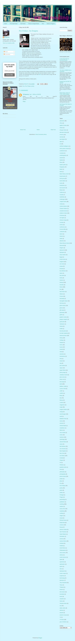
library (61, 395)
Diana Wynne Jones (64, 243)
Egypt (61, 257)
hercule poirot (63, 331)
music (61, 434)
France (61, 296)
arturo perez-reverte (64, 148)
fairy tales (62, 275)
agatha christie (63, 125)
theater (61, 589)
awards (61, 157)
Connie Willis (63, 229)
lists (60, 397)
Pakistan (62, 464)
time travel (62, 591)
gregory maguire (63, 319)
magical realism (63, 409)
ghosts (61, 307)
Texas (61, 585)
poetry (32, 86)
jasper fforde (62, 370)
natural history (63, 441)
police (61, 490)
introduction (62, 356)
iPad (61, 358)
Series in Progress (51, 23)
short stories (62, 552)
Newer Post (23, 129)
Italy (61, 363)
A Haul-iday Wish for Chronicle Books (64, 59)
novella (61, 457)
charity (61, 203)
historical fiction (63, 335)
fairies (61, 273)
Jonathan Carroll (63, 374)
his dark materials (64, 333)
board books (62, 176)
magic (61, 407)
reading (61, 513)
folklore (61, 294)
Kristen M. (7, 37)
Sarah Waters (63, 534)
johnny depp (62, 372)
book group (62, 178)
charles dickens (63, 206)
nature (61, 444)
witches (61, 610)
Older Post (53, 129)
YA (60, 617)
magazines (62, 404)
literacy (61, 400)
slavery (61, 554)
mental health (63, 425)
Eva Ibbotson (63, 270)
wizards (61, 612)
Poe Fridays (28, 86)
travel (61, 596)
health (61, 328)
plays (61, 481)
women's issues (63, 615)
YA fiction (62, 619)
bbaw (61, 162)
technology (62, 578)
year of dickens (63, 621)
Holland (61, 342)
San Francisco (63, 531)
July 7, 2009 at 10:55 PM (35, 94)
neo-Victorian (63, 448)
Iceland (61, 349)
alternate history (63, 132)
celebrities (62, 197)
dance (61, 234)
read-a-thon (62, 508)
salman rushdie (63, 529)
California (62, 192)
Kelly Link (62, 379)
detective (62, 240)
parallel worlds (63, 467)
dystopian (62, 252)
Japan (61, 367)
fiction (61, 287)
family (61, 277)
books (61, 183)
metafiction (62, 428)
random (61, 506)
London (61, 402)
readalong (62, 511)
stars (61, 568)
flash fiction (62, 291)
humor (61, 347)
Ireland (61, 360)
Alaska (61, 127)
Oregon (61, 460)
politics (61, 492)
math (61, 416)
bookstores (62, 185)
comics (61, 224)
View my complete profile (8, 43)
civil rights (62, 217)
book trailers (62, 180)
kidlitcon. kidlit (63, 386)
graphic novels (63, 317)
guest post (62, 321)
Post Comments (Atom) (41, 134)
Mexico (61, 430)
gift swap (62, 310)
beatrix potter (63, 164)
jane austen (62, 365)
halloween (62, 324)
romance (62, 524)
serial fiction (62, 548)
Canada (61, 194)
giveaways (62, 312)
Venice (61, 601)
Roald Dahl (62, 522)
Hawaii (61, 326)
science (61, 538)
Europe (61, 268)
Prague (61, 497)
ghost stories (63, 305)
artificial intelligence (64, 146)
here (40, 74)
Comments (7, 54)
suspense (62, 575)
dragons (61, 247)
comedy (61, 222)
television (62, 580)
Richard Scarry (63, 520)
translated (62, 594)
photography (62, 474)
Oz (60, 462)
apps (61, 141)
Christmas (62, 215)
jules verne (62, 377)
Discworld (62, 245)
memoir (61, 423)
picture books (63, 476)
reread (61, 518)
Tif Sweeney (26, 94)
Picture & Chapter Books (33, 23)
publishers (62, 501)
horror (61, 344)
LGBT (61, 391)
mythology (62, 439)
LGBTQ (61, 393)
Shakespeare (63, 550)
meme (61, 421)
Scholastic (62, 536)
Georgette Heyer (63, 300)
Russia (61, 527)
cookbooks (62, 231)
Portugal (62, 494)
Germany (62, 303)
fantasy (61, 282)
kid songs (62, 381)
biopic (61, 169)
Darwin (61, 236)
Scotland (62, 543)
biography (62, 166)
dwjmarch (62, 250)
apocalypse (62, 139)
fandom (61, 280)
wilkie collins (62, 608)
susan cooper (63, 573)
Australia (62, 153)
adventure (62, 120)
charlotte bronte (63, 210)
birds (61, 171)
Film (43, 23)
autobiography (63, 155)
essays (61, 266)
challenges (62, 199)
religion (61, 515)
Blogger (40, 637)
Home (5, 23)
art (60, 143)
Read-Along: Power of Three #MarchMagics (65, 93)
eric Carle (62, 263)
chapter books (63, 201)
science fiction (63, 541)
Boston (61, 190)
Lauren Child (63, 388)
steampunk (62, 571)
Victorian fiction (63, 603)
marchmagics (63, 414)
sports (61, 566)
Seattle (61, 545)
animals (61, 137)
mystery (61, 437)
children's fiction (63, 213)
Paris (61, 469)
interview (62, 354)
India (61, 351)
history (61, 337)
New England (63, 451)
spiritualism (62, 564)
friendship (62, 298)
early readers (63, 254)
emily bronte (62, 259)
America (62, 134)
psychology (62, 499)
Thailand (62, 587)
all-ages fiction (63, 130)
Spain (61, 559)
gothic (61, 314)
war (60, 605)
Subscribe (9, 75)
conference (62, 227)
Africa (61, 123)
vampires (62, 598)
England (62, 261)
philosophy (62, 471)
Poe (24, 86)
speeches (62, 561)
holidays (62, 340)
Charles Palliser (63, 208)
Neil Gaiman (62, 446)
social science (63, 557)
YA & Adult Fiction (14, 23)
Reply (24, 101)
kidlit (61, 384)
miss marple (62, 432)
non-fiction (62, 455)
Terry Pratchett (63, 582)
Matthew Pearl (63, 418)
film (60, 289)
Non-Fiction (22, 23)
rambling (62, 504)
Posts (6, 51)
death (61, 238)
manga (61, 411)
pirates (61, 478)
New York (62, 453)
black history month (64, 173)
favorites (62, 284)
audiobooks (62, 150)
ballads (61, 160)
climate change (63, 220)
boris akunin (62, 187)
